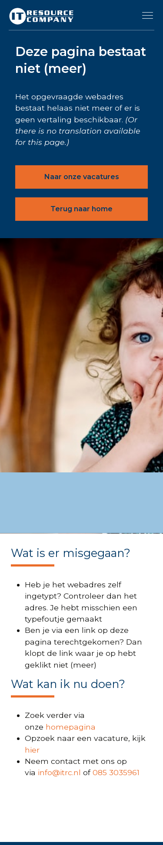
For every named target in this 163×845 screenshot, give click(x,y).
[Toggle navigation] (148, 15)
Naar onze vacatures (81, 177)
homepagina (71, 726)
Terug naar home (81, 209)
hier (32, 749)
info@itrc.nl (59, 772)
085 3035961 (116, 772)
